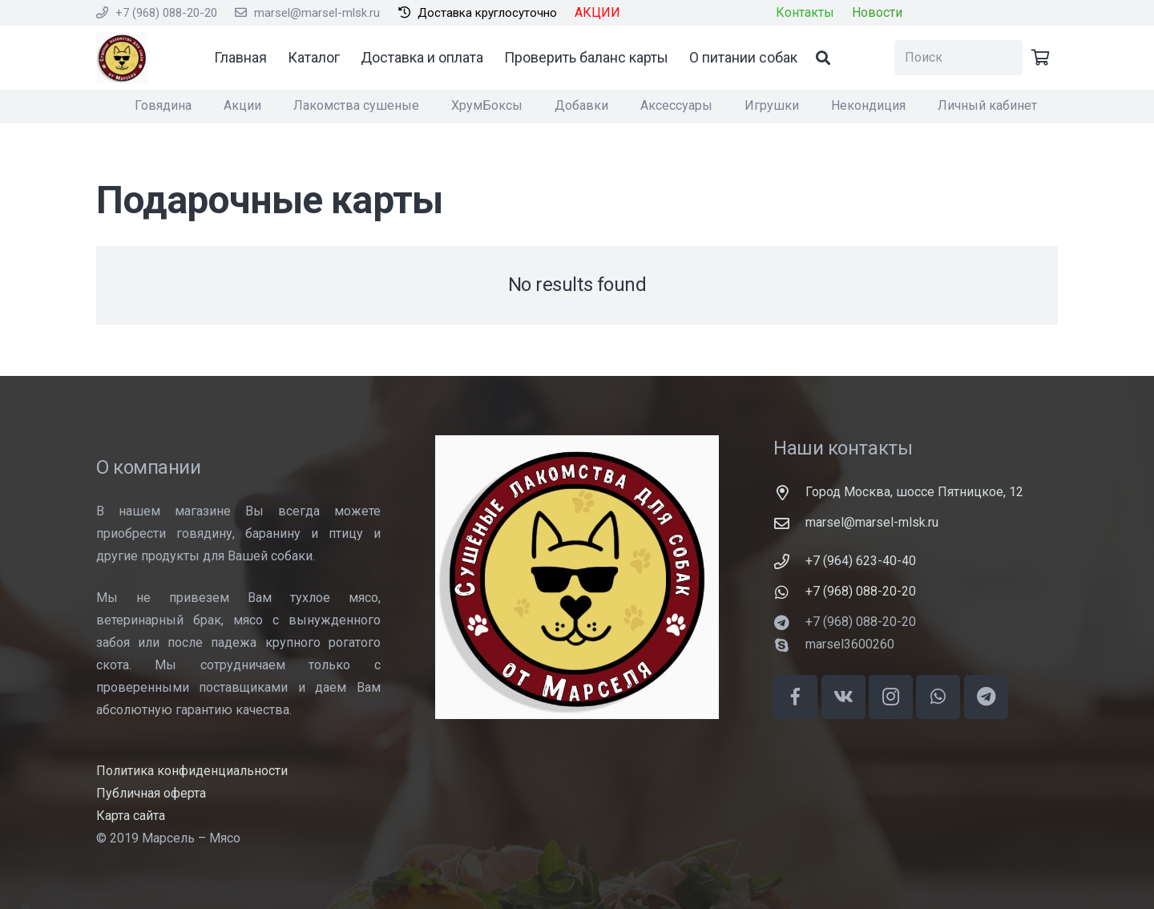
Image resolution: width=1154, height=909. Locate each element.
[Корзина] (1040, 58)
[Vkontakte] (843, 697)
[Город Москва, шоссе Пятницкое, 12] (789, 492)
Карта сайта (130, 815)
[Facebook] (795, 697)
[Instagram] (891, 697)
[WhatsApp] (938, 697)
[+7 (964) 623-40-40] (789, 561)
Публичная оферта (151, 793)
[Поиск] (837, 58)
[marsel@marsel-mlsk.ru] (789, 523)
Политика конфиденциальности (192, 770)
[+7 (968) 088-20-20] (789, 592)
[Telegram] (986, 697)
